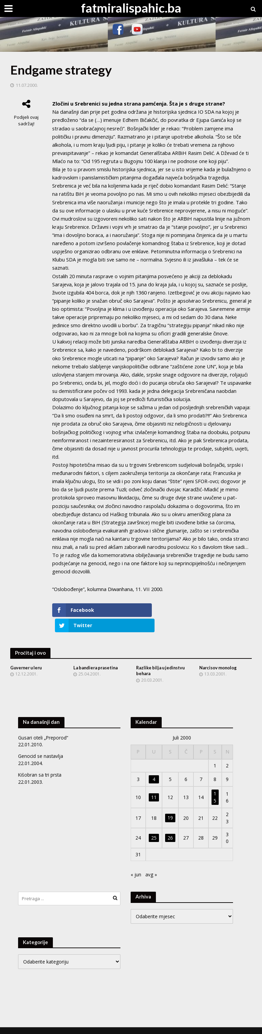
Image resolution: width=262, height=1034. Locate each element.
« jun (136, 863)
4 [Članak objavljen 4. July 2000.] (153, 768)
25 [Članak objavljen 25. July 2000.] (154, 827)
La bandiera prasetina (96, 656)
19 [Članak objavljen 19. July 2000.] (170, 807)
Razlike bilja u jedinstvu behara (161, 659)
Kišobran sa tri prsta (40, 763)
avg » (151, 863)
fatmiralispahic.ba (131, 7)
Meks (79, 1025)
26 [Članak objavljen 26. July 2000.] (170, 827)
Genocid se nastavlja (41, 745)
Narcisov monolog (218, 656)
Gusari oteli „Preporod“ (43, 726)
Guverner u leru (27, 656)
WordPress (124, 1025)
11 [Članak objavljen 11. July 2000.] (154, 786)
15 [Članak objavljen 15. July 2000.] (215, 786)
